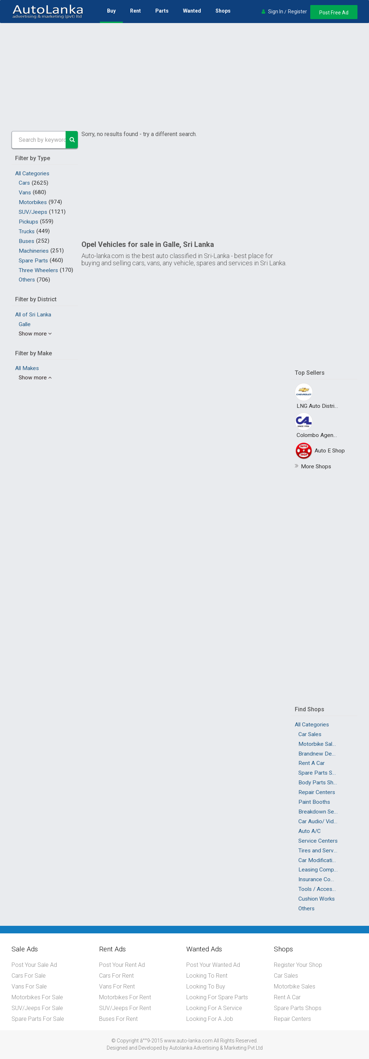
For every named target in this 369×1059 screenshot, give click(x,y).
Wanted (192, 11)
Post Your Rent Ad (122, 964)
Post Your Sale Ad (34, 964)
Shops (223, 11)
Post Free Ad (333, 12)
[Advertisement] (184, 77)
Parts (162, 11)
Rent (135, 11)
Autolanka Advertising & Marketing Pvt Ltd (216, 1047)
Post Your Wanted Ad (213, 964)
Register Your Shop (298, 964)
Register (296, 11)
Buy (111, 11)
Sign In (275, 11)
